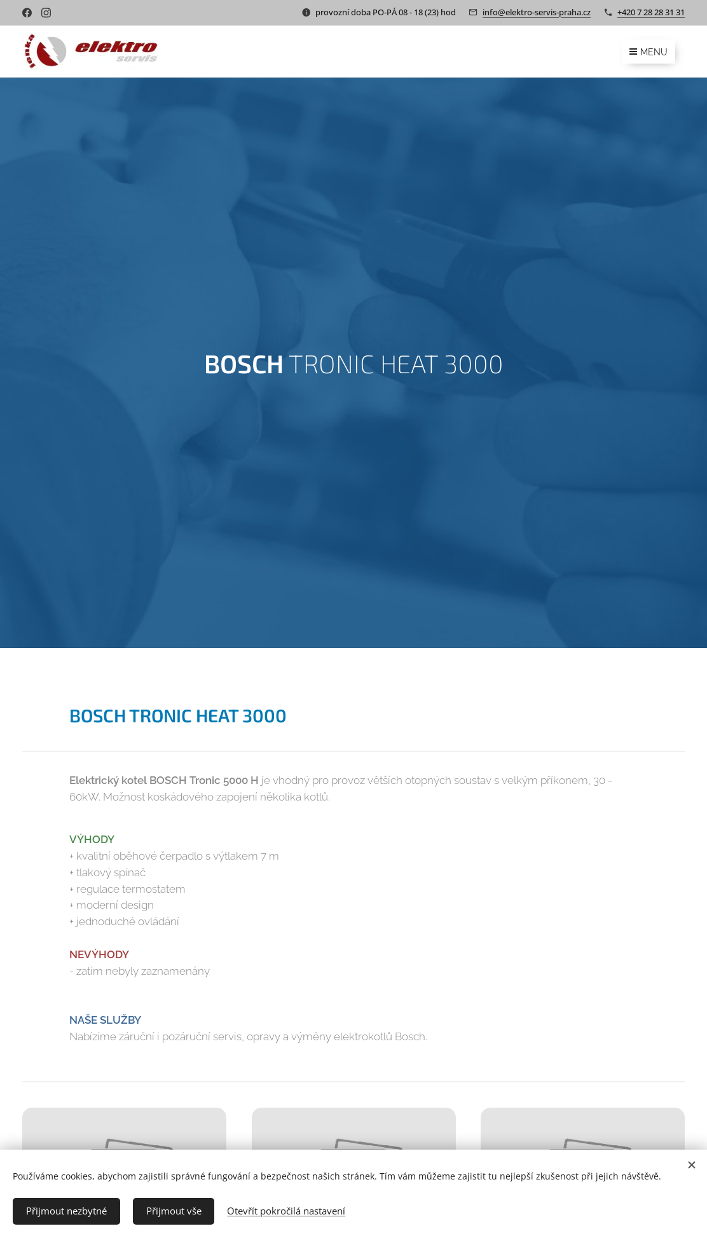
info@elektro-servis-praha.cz (537, 12)
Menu (648, 52)
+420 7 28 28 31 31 (651, 12)
